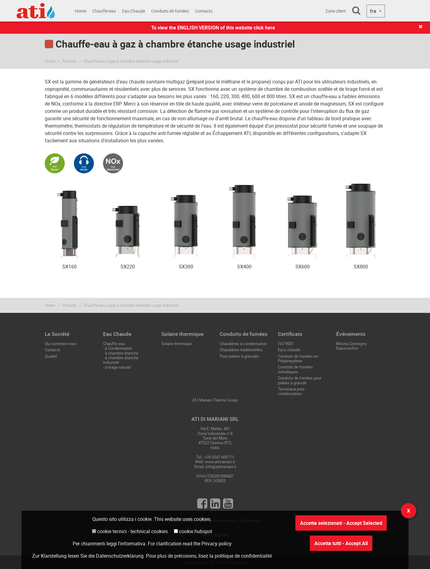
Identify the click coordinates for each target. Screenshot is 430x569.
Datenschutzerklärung (120, 555)
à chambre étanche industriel (120, 360)
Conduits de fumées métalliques (295, 369)
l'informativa (131, 543)
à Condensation (118, 348)
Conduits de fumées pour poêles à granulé (299, 380)
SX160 (69, 266)
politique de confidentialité (243, 555)
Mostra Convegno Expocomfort (351, 346)
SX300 (186, 266)
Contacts (204, 11)
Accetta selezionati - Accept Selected (341, 523)
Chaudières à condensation (243, 343)
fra (374, 11)
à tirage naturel (118, 367)
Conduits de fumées (170, 11)
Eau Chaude (133, 11)
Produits (69, 61)
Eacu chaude (289, 349)
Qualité (51, 356)
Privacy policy (217, 543)
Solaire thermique (176, 343)
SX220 (128, 266)
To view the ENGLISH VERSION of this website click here (213, 27)
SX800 (361, 266)
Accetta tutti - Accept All (341, 543)
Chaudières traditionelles (241, 349)
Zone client (335, 11)
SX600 (302, 266)
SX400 (244, 266)
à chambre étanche (121, 353)
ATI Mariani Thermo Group (215, 400)
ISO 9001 (286, 343)
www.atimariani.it (220, 461)
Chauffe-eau (104, 11)
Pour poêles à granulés (239, 356)
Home (80, 11)
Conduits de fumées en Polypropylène (298, 358)
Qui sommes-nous (61, 343)
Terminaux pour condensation (291, 391)
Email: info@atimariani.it (215, 466)
